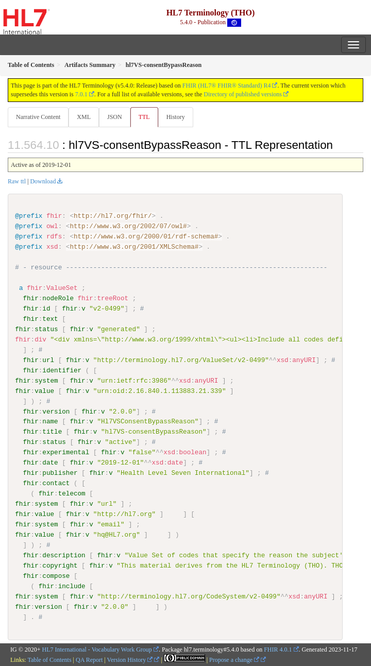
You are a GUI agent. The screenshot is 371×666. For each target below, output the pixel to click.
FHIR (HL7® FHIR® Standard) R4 (226, 85)
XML (84, 117)
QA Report (89, 659)
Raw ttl (17, 181)
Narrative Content (38, 117)
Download (43, 181)
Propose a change (234, 659)
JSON (114, 117)
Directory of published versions (243, 94)
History (175, 117)
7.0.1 (81, 94)
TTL (144, 117)
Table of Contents (49, 659)
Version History (130, 659)
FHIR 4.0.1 (278, 649)
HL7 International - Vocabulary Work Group (97, 649)
